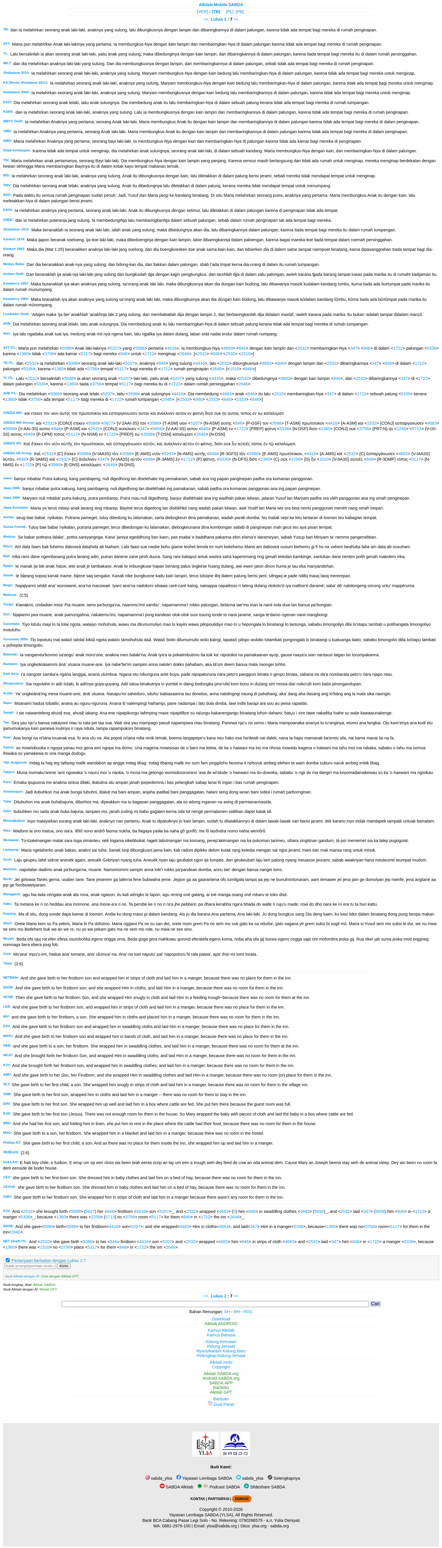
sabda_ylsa (158, 1478)
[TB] (216, 11)
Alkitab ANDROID (221, 1323)
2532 (302, 348)
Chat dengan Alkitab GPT (60, 1276)
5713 (416, 428)
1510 (245, 353)
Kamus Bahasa (221, 1335)
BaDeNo (221, 1387)
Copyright (221, 1367)
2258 (401, 428)
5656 (10, 428)
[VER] (202, 11)
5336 (431, 348)
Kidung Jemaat (221, 1346)
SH (227, 1311)
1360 (23, 353)
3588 (140, 348)
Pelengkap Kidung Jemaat (221, 1355)
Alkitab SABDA (44, 1284)
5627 (108, 423)
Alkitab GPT (48, 1289)
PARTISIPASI (218, 1499)
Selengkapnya (283, 1478)
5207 (114, 348)
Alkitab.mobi (221, 1362)
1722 (398, 348)
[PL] (229, 11)
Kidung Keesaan (221, 1341)
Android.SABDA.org (220, 1378)
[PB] (240, 11)
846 (242, 348)
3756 (49, 353)
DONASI (241, 1499)
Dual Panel (221, 1404)
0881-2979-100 (176, 1526)
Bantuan (221, 1399)
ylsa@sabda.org (221, 1526)
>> (235, 19)
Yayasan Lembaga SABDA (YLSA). (201, 1515)
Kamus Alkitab (221, 1330)
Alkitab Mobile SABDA (221, 4)
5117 (85, 353)
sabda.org (279, 1526)
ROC (248, 1311)
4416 (172, 348)
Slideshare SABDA (264, 1487)
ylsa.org (259, 1526)
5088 (66, 348)
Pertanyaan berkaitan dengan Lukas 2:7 (49, 1260)
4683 (228, 348)
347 (353, 348)
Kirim (64, 1266)
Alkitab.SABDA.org (221, 1373)
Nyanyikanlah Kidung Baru (221, 1351)
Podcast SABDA (218, 1487)
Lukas (217, 19)
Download (221, 1319)
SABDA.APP (221, 1383)
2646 (184, 353)
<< (206, 19)
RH (237, 1311)
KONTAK (198, 1499)
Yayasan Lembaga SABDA (204, 1478)
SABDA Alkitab (176, 1487)
